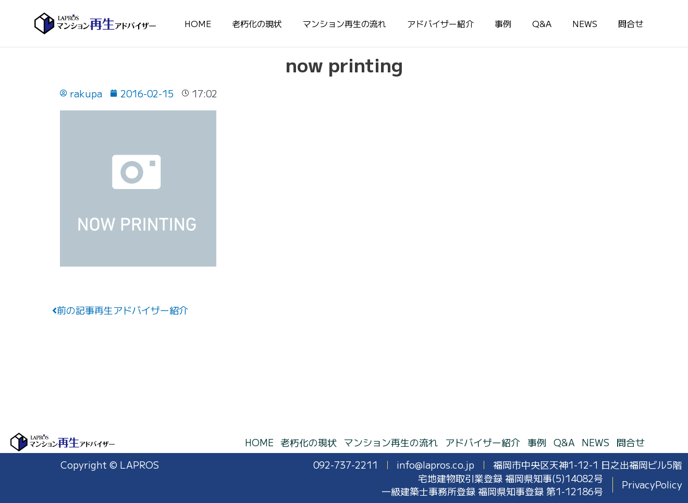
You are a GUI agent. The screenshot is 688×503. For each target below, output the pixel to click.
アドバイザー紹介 (440, 23)
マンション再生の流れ (344, 23)
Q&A (541, 23)
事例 (503, 23)
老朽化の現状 (257, 23)
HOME (198, 23)
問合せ (630, 23)
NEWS (584, 23)
